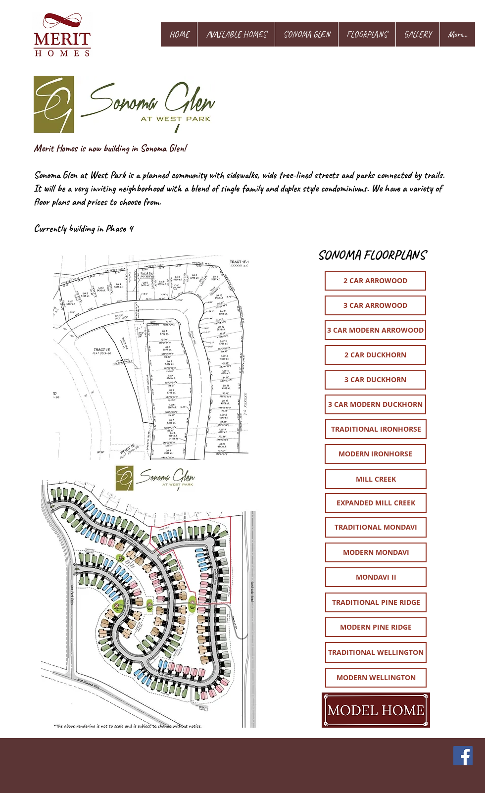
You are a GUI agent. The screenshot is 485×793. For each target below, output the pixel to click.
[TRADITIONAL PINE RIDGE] (376, 602)
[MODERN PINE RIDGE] (376, 627)
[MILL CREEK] (376, 479)
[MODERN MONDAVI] (376, 552)
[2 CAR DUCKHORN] (375, 355)
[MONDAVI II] (376, 577)
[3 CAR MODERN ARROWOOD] (375, 330)
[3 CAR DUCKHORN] (375, 380)
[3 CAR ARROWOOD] (375, 305)
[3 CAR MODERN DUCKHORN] (375, 404)
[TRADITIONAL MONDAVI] (376, 527)
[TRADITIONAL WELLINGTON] (376, 652)
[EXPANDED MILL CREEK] (376, 503)
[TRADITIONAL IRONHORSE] (376, 429)
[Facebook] (463, 755)
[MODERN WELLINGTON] (376, 678)
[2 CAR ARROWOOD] (375, 281)
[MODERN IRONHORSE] (375, 454)
